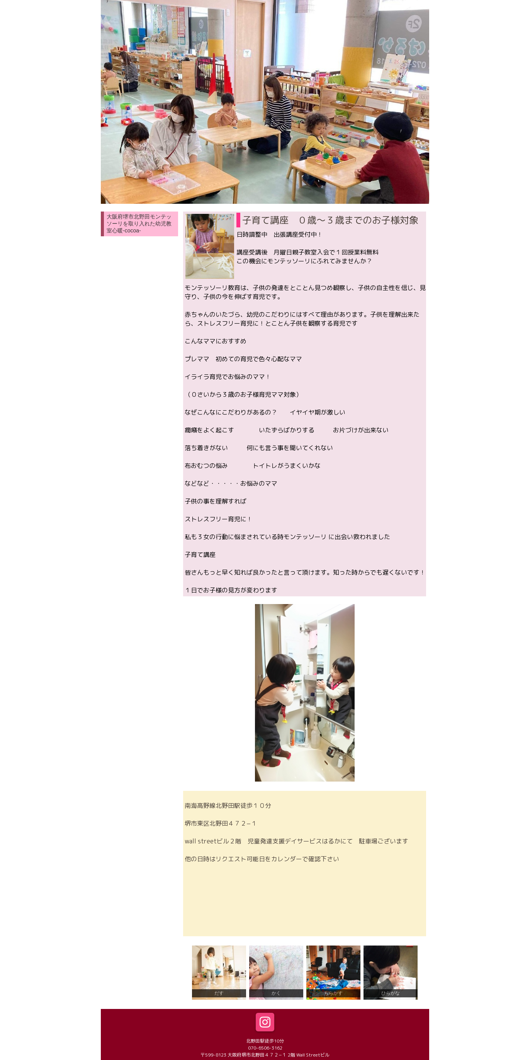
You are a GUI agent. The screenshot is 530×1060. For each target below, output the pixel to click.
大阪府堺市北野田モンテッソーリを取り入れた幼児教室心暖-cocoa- (139, 223)
